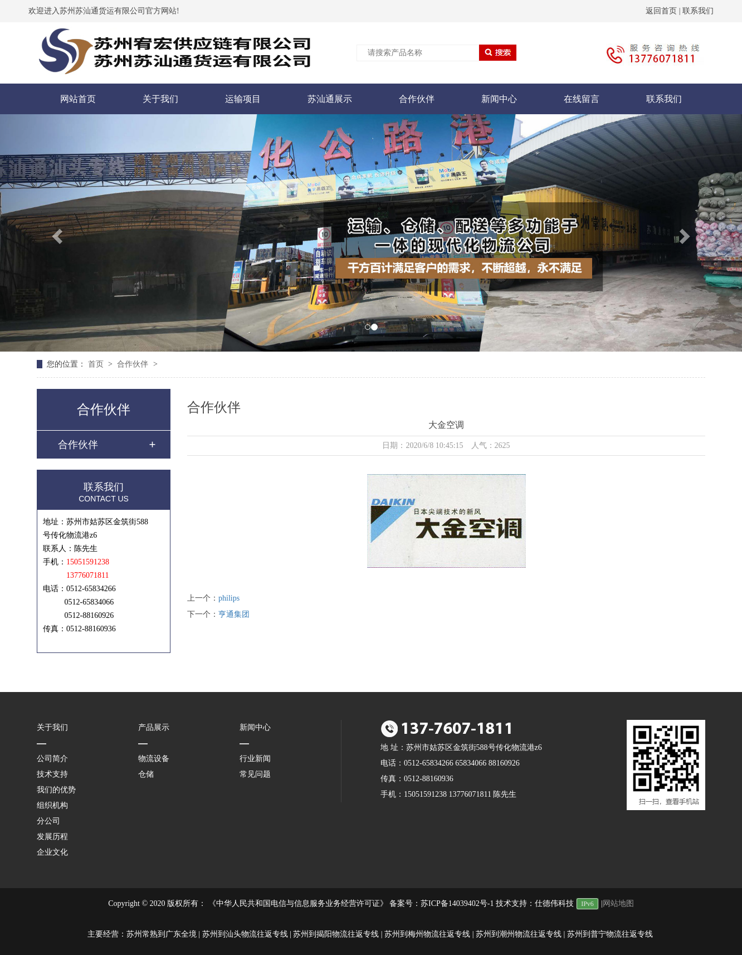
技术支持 (52, 774)
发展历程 (52, 836)
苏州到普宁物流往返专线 (610, 934)
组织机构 (52, 805)
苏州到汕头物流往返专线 (245, 934)
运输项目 (243, 99)
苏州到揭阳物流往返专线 (336, 934)
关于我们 (160, 99)
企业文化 (52, 852)
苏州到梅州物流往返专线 (427, 934)
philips (229, 598)
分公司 (48, 821)
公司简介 (52, 758)
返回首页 (661, 11)
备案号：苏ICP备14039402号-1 (441, 903)
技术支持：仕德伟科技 (535, 903)
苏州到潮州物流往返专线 (519, 934)
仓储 (146, 774)
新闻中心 (499, 99)
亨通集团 (234, 614)
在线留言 (581, 99)
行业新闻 (255, 758)
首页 (97, 364)
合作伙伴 (417, 99)
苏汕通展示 (329, 99)
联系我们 (698, 11)
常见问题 (255, 774)
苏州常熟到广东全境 (161, 934)
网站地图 (618, 903)
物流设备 (153, 758)
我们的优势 (56, 790)
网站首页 (78, 99)
